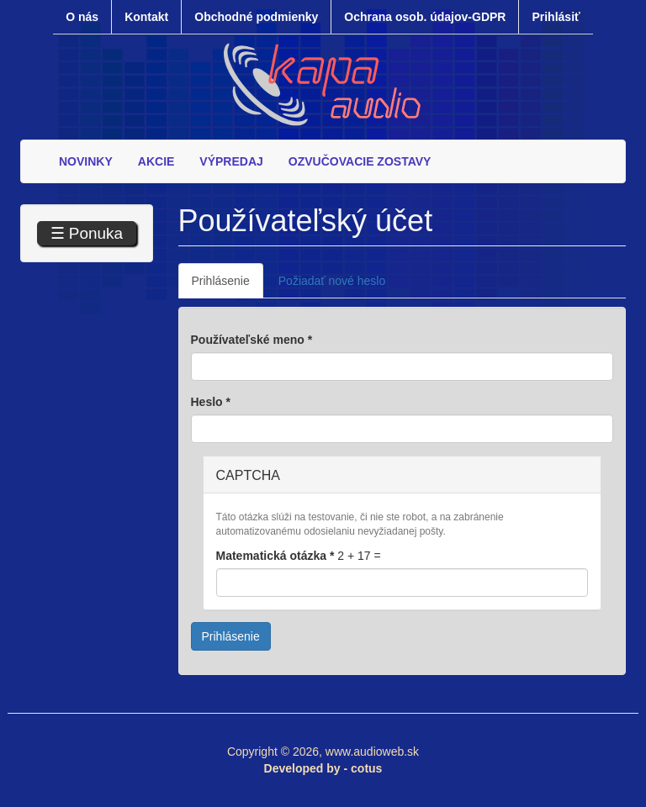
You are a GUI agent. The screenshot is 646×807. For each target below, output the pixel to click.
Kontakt (146, 17)
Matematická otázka (275, 555)
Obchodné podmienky (256, 17)
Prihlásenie (227, 285)
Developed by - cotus (323, 768)
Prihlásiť (556, 17)
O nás (82, 17)
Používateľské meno (252, 339)
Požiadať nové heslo (331, 280)
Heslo (210, 402)
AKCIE (156, 161)
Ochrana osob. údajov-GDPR (425, 17)
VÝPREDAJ (230, 161)
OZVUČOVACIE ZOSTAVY (360, 161)
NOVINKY (86, 161)
